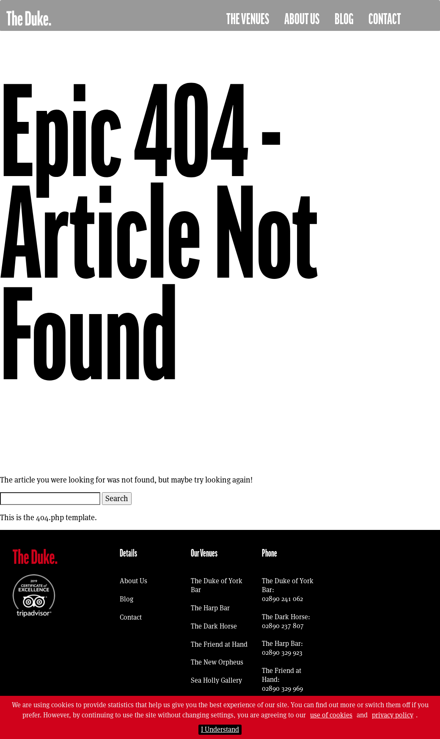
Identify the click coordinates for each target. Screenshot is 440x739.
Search (116, 498)
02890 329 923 (282, 652)
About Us (301, 19)
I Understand (220, 729)
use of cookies (331, 715)
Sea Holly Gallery (216, 680)
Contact (384, 19)
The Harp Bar (210, 608)
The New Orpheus (217, 662)
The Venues (247, 19)
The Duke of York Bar (216, 585)
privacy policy (392, 715)
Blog (344, 19)
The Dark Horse (214, 626)
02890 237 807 (283, 625)
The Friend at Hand (219, 644)
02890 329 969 (282, 688)
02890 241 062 (282, 598)
